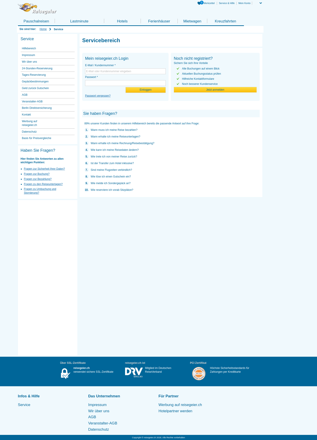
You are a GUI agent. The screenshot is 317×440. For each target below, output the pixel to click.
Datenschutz (29, 131)
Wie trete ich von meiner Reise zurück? (114, 156)
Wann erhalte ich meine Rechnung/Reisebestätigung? (122, 143)
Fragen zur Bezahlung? (38, 179)
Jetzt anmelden (215, 89)
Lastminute (79, 21)
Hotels (122, 21)
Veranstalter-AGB (32, 101)
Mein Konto (244, 3)
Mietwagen (192, 21)
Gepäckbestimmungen (35, 81)
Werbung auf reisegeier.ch (29, 123)
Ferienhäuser (159, 21)
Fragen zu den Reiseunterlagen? (43, 184)
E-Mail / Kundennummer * (100, 65)
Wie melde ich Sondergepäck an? (110, 183)
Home (43, 29)
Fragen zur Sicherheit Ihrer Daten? (44, 168)
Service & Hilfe (227, 3)
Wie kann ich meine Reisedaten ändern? (115, 149)
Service (24, 405)
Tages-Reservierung (34, 74)
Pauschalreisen (36, 21)
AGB (25, 94)
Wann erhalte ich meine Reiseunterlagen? (115, 136)
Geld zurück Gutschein (35, 88)
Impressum (28, 55)
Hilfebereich (29, 48)
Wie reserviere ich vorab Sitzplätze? (112, 189)
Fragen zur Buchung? (37, 173)
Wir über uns (29, 61)
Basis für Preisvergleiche (36, 138)
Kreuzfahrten (225, 21)
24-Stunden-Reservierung (37, 68)
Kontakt (26, 114)
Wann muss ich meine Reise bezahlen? (114, 129)
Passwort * (91, 77)
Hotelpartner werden (175, 411)
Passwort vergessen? (98, 95)
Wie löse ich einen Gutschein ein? (111, 176)
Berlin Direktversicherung (37, 108)
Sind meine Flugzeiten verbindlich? (111, 169)
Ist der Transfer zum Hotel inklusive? (112, 163)
